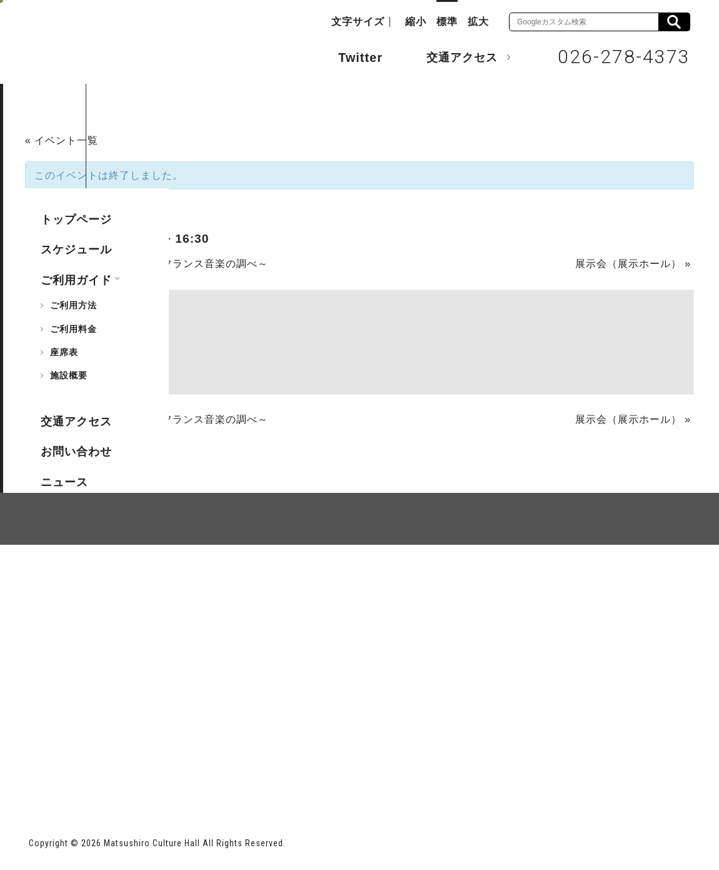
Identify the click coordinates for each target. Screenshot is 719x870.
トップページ (76, 219)
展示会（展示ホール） (633, 263)
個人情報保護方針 (181, 591)
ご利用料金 (73, 329)
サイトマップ (76, 591)
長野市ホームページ (76, 767)
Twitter (348, 56)
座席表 (64, 352)
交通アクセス (453, 57)
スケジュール (76, 249)
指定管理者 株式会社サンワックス (255, 767)
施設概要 (69, 375)
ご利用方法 (73, 305)
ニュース (64, 482)
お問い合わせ (76, 451)
